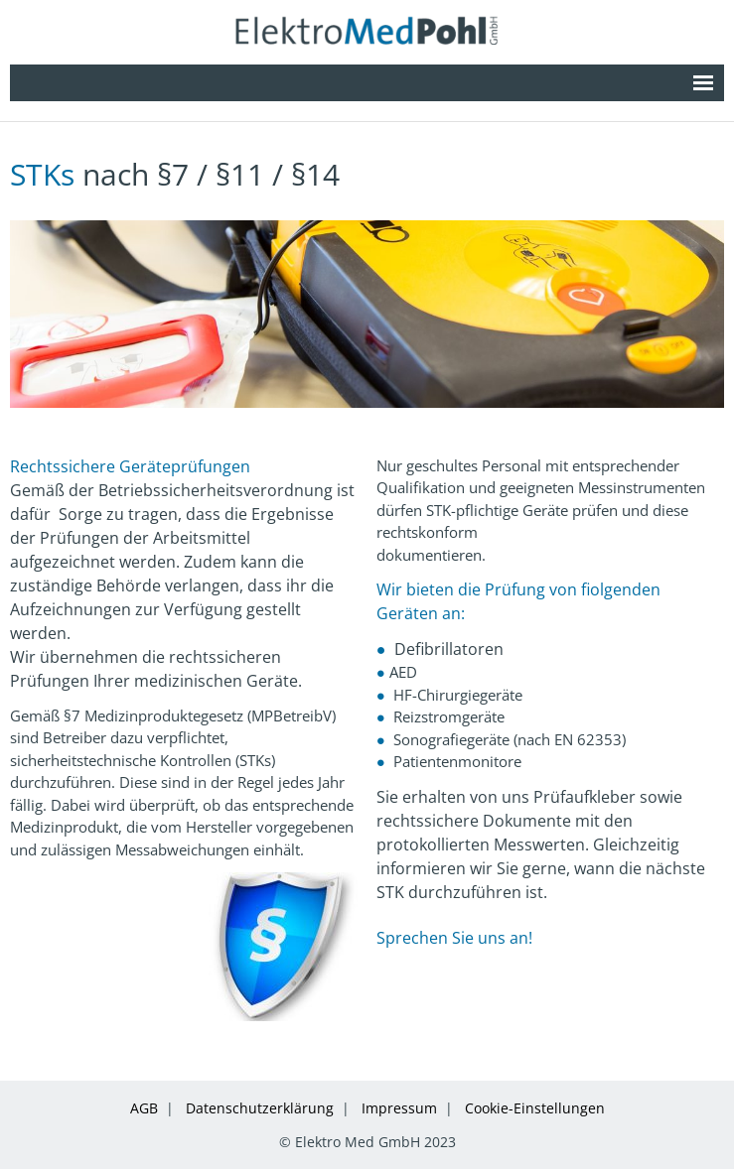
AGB (144, 1108)
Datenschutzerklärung (260, 1108)
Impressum (399, 1108)
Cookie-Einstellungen (535, 1108)
